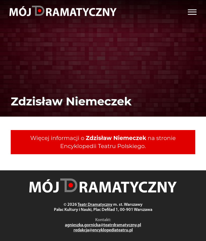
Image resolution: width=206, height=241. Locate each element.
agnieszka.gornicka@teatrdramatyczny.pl (103, 225)
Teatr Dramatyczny (95, 205)
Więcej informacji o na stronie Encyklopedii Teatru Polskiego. (103, 142)
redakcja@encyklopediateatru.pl (103, 230)
